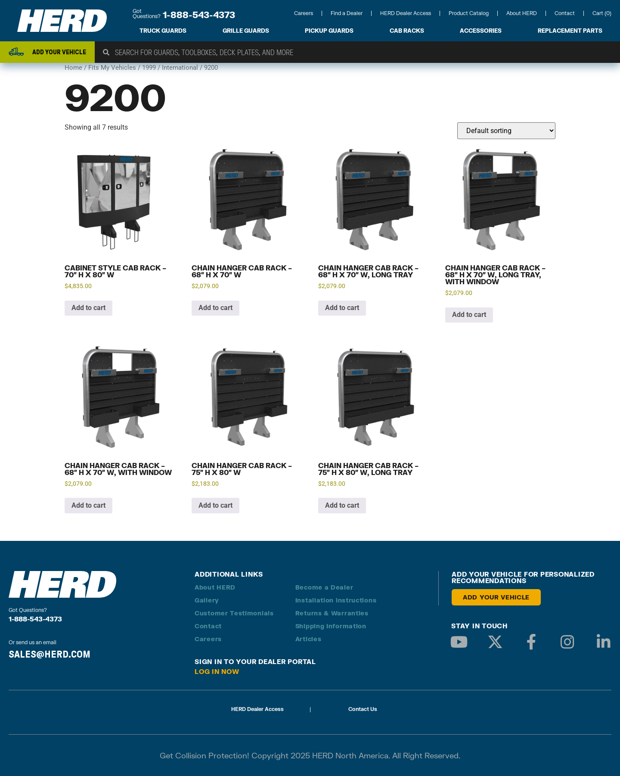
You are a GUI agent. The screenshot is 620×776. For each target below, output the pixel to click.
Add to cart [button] (88, 308)
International (180, 67)
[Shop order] (506, 130)
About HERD (521, 13)
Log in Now (217, 671)
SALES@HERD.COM (49, 654)
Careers (303, 13)
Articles (308, 639)
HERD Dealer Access (405, 13)
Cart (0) (601, 13)
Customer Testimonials (234, 613)
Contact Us (362, 709)
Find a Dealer (347, 13)
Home (73, 67)
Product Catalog (469, 13)
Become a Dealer (324, 587)
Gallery (207, 600)
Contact (565, 13)
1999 (149, 67)
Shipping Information (330, 626)
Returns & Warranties (332, 613)
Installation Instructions (336, 600)
